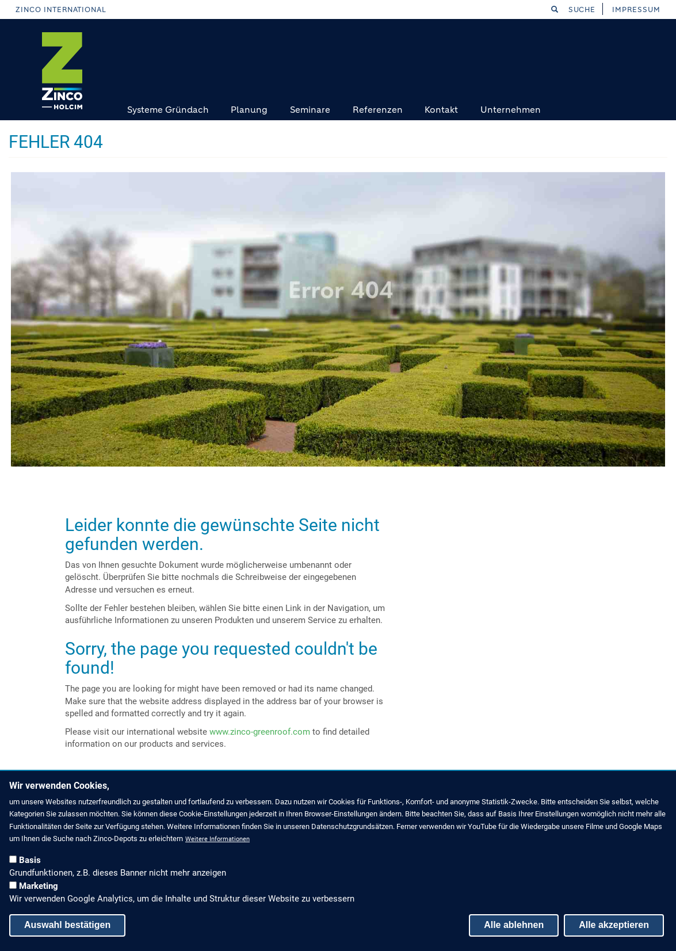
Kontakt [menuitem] (441, 109)
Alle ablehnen (514, 925)
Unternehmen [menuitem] (510, 109)
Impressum (636, 9)
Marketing (38, 886)
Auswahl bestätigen (67, 925)
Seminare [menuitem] (310, 109)
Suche (573, 9)
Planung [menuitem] (249, 109)
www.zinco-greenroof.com (259, 732)
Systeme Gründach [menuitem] (168, 109)
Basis (30, 860)
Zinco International (61, 9)
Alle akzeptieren (614, 925)
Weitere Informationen (217, 839)
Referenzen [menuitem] (378, 109)
